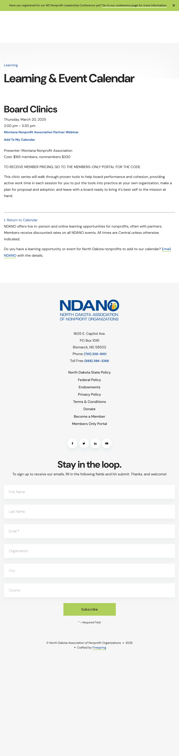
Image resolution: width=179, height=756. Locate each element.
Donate (89, 409)
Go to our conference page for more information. (134, 5)
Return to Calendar (22, 220)
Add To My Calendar (19, 140)
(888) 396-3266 (96, 361)
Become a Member (89, 416)
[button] (174, 5)
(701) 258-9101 (95, 354)
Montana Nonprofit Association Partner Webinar (41, 132)
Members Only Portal (89, 423)
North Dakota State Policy (89, 372)
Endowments (89, 387)
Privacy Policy (89, 394)
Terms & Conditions (89, 401)
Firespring (99, 648)
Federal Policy (89, 380)
